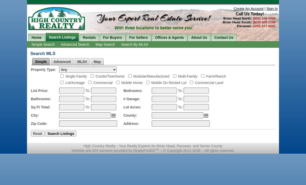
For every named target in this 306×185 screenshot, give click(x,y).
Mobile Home (131, 83)
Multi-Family (187, 76)
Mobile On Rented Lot (168, 83)
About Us (199, 37)
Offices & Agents (169, 37)
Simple (41, 62)
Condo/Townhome (110, 76)
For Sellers (138, 37)
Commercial (103, 83)
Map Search (105, 44)
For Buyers (112, 37)
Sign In (272, 9)
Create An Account (249, 9)
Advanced (62, 62)
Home (37, 37)
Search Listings (62, 37)
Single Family (76, 76)
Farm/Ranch (216, 76)
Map (97, 62)
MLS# (82, 62)
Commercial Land (209, 83)
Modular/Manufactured (151, 76)
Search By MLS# (134, 44)
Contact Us (223, 37)
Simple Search (43, 44)
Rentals (89, 37)
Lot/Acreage (75, 83)
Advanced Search (75, 44)
